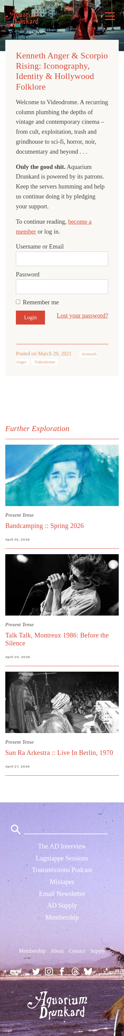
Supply (97, 951)
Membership (62, 917)
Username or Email (40, 246)
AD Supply (62, 905)
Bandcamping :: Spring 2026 (44, 525)
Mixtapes (62, 881)
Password (27, 274)
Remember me (41, 302)
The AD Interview (62, 846)
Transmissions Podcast (62, 869)
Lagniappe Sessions (62, 858)
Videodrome (44, 362)
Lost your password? (82, 315)
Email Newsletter (62, 893)
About (57, 951)
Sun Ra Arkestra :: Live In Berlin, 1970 (59, 752)
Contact (77, 951)
